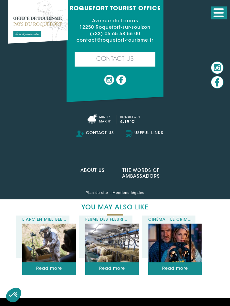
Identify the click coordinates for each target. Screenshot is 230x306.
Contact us (115, 59)
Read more (49, 269)
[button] (13, 295)
